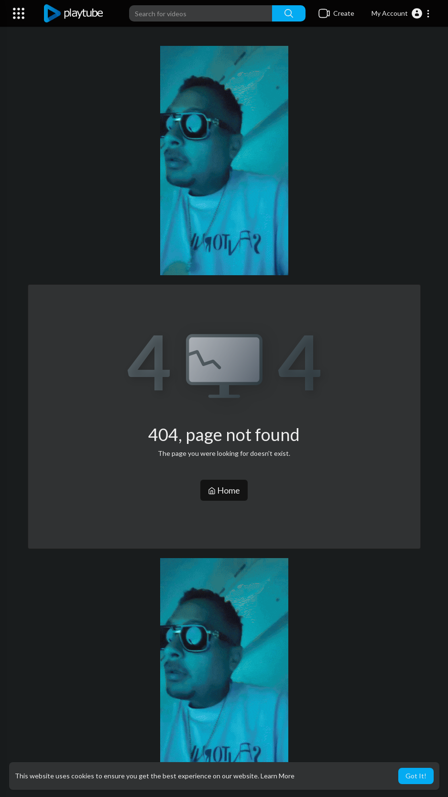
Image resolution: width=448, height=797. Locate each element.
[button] (401, 13)
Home (224, 490)
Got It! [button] (415, 776)
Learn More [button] (278, 776)
